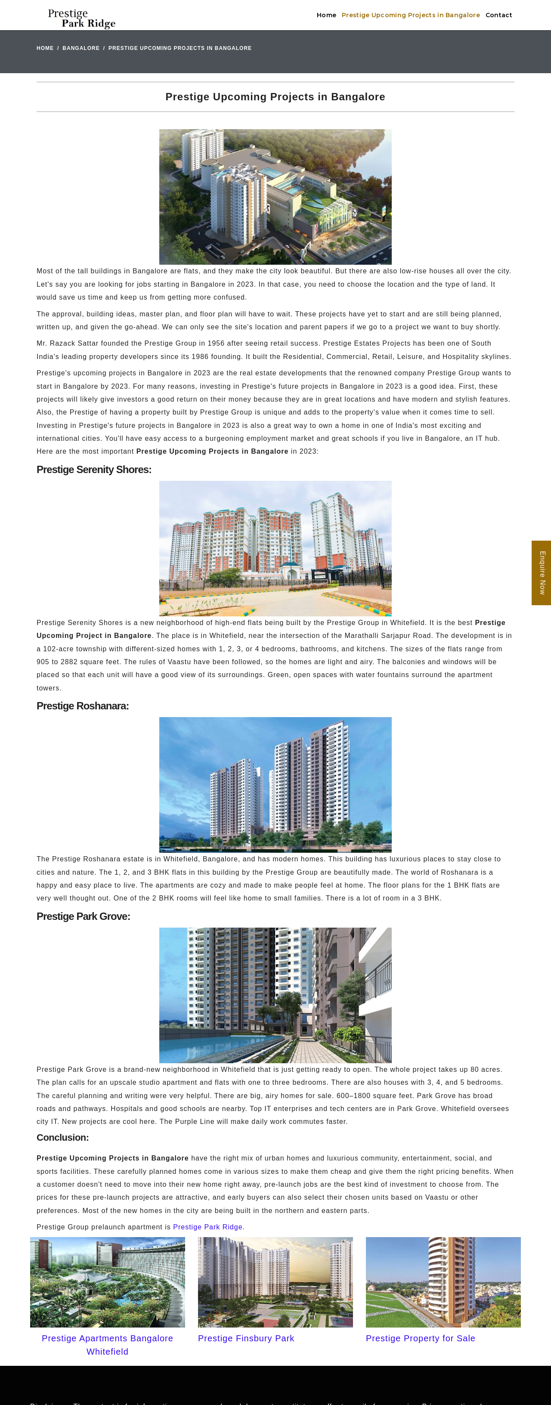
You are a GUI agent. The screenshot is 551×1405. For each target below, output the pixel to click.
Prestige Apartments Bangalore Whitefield (107, 1345)
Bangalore (80, 48)
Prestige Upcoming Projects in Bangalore (411, 15)
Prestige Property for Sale (421, 1338)
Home (326, 15)
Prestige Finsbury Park (246, 1338)
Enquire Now (542, 573)
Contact (499, 15)
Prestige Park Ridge (207, 1227)
